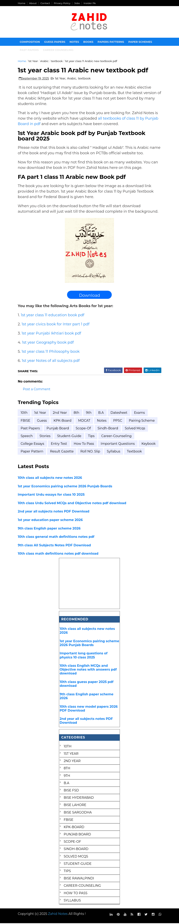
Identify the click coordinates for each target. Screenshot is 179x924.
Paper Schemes (141, 42)
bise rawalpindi (79, 879)
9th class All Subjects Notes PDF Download (55, 546)
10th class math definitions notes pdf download (58, 554)
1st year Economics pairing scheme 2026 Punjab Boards (65, 487)
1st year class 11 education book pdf (53, 315)
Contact (46, 3)
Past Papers (31, 429)
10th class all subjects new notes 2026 (50, 478)
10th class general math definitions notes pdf (56, 537)
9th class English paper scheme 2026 (49, 529)
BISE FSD (71, 791)
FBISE (26, 421)
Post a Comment (37, 390)
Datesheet (119, 413)
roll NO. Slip (91, 452)
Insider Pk (90, 3)
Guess (42, 421)
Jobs (77, 3)
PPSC (118, 421)
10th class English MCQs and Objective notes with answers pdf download (88, 670)
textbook (57, 61)
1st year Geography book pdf (48, 343)
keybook (149, 444)
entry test (59, 444)
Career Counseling (59, 50)
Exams (140, 413)
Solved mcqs (135, 429)
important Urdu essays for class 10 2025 (51, 495)
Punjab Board (58, 429)
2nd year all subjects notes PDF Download (54, 512)
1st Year (34, 61)
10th (24, 413)
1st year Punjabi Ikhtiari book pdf (52, 334)
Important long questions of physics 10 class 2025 (84, 656)
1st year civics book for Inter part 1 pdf (56, 325)
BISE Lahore (75, 806)
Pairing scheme (142, 421)
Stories (45, 436)
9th (89, 413)
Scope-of (84, 429)
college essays (33, 444)
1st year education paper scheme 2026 (51, 520)
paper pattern (32, 452)
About (33, 3)
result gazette (62, 452)
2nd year (60, 413)
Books (89, 42)
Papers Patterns (111, 42)
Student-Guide (70, 436)
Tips (92, 436)
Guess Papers (55, 42)
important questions (118, 444)
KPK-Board (63, 421)
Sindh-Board (108, 429)
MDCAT (85, 421)
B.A (101, 413)
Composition (31, 42)
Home (22, 3)
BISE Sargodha (78, 813)
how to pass (84, 444)
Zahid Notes (58, 914)
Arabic (45, 61)
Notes (75, 42)
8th (77, 413)
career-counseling (117, 436)
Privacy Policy (62, 3)
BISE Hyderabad (79, 798)
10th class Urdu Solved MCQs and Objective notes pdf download (72, 504)
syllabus (114, 452)
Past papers (30, 50)
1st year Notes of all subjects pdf (51, 361)
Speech (27, 436)
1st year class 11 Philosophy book (51, 352)
